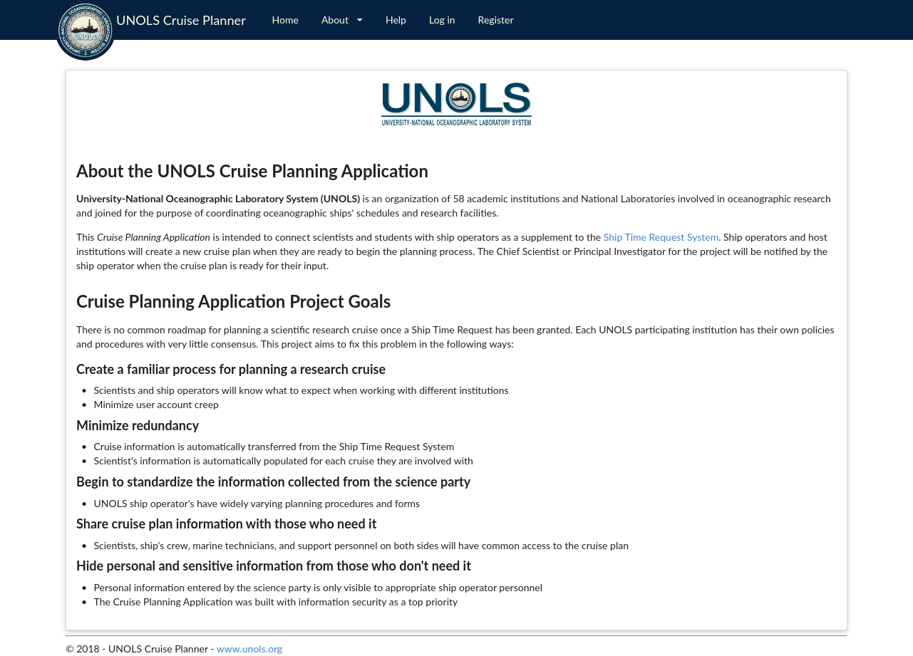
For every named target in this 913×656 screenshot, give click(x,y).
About (342, 20)
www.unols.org (249, 648)
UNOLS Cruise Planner (181, 20)
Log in (442, 20)
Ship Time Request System (661, 237)
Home (285, 20)
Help (396, 20)
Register (496, 20)
